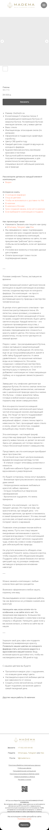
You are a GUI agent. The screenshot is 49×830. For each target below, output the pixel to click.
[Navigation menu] (43, 5)
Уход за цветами (13, 197)
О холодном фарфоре (15, 195)
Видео (8, 182)
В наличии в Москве (14, 206)
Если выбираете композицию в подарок (24, 212)
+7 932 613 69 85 (25, 748)
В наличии (10, 203)
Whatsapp (11, 227)
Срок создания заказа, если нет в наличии (25, 209)
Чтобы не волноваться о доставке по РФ (24, 200)
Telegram (21, 227)
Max (32, 227)
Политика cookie (24, 819)
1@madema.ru (24, 758)
